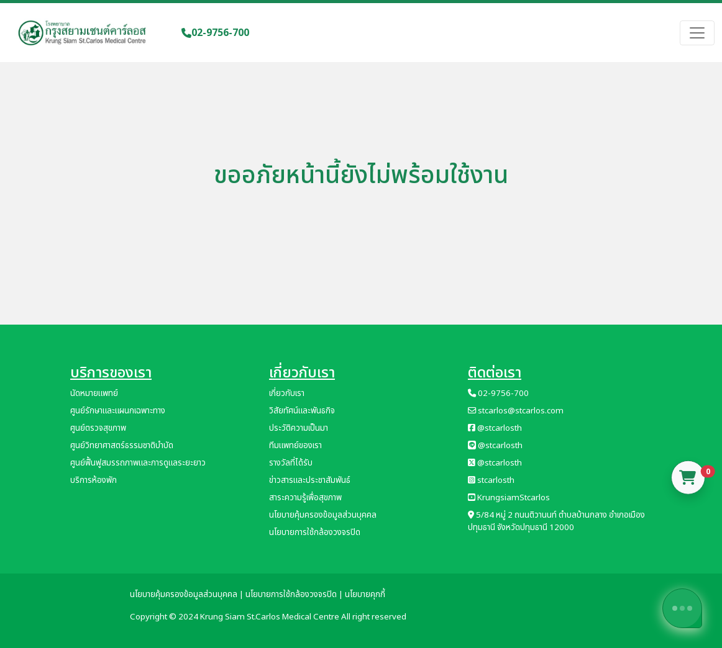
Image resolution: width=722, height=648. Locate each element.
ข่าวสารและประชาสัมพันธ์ (309, 480)
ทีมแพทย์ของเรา (295, 445)
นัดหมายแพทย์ (94, 393)
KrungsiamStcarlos (509, 498)
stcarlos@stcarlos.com (516, 411)
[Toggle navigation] (697, 32)
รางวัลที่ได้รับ (291, 463)
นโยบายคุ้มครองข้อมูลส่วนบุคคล (323, 515)
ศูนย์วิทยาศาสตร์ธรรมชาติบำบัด (121, 445)
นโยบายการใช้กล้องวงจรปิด (314, 532)
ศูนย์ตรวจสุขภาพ (98, 428)
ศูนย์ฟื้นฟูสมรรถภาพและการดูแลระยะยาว (138, 463)
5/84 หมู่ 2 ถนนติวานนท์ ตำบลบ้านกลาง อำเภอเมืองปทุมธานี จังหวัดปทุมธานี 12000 (556, 521)
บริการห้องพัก (93, 480)
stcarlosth (491, 480)
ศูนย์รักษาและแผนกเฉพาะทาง (117, 411)
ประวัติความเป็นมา (298, 428)
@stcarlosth (495, 428)
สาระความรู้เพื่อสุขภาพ (305, 498)
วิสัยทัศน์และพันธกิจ (302, 411)
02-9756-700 (215, 32)
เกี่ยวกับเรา (286, 393)
